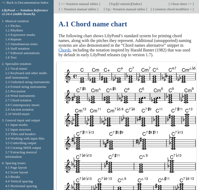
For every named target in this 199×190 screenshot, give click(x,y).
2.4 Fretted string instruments (25, 87)
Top (112, 4)
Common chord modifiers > (172, 9)
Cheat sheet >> (181, 4)
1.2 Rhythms (14, 30)
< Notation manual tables (78, 9)
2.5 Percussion (15, 91)
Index (137, 4)
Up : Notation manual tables (125, 9)
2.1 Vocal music (16, 68)
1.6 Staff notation (17, 48)
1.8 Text (11, 57)
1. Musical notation (15, 21)
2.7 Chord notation (18, 100)
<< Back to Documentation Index (25, 2)
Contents (124, 4)
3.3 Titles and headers (20, 134)
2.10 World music (17, 114)
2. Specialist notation (16, 64)
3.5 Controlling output (20, 143)
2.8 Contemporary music (22, 105)
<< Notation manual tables (79, 4)
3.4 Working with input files (24, 138)
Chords (64, 50)
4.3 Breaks (12, 177)
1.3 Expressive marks (20, 35)
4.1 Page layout (16, 167)
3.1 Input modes (16, 125)
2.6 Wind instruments (20, 96)
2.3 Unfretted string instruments (27, 82)
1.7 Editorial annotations (22, 53)
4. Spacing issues (14, 163)
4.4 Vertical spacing (19, 181)
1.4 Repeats (13, 39)
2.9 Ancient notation (19, 109)
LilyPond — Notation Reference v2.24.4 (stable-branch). (25, 12)
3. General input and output (21, 120)
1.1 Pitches (13, 26)
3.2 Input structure (18, 129)
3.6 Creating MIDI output (23, 148)
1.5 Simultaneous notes (21, 44)
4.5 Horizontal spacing (21, 186)
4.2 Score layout (16, 172)
